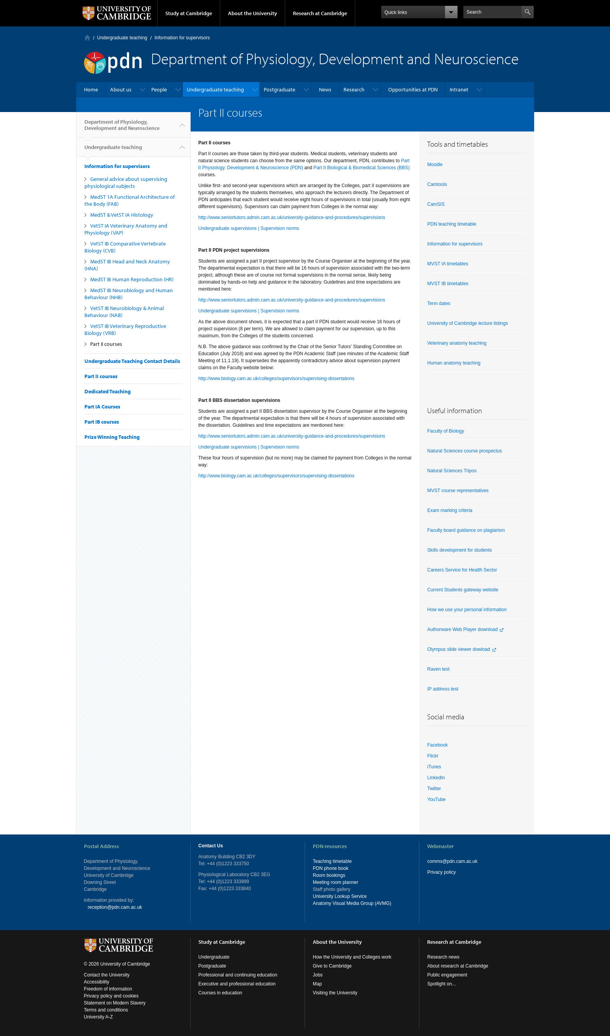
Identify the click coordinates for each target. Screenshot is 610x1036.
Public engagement (447, 975)
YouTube (436, 799)
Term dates (438, 303)
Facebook (437, 745)
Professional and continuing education (237, 975)
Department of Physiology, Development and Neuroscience (122, 128)
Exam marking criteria (449, 510)
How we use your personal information (467, 609)
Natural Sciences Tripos (452, 470)
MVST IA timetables (447, 263)
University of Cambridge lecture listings (467, 323)
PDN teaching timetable (451, 224)
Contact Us (210, 845)
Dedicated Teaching (107, 391)
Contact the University (107, 975)
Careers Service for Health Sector (462, 570)
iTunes (434, 767)
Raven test (438, 669)
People (159, 89)
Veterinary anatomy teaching (456, 343)
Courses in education (220, 993)
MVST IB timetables (447, 283)
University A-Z (98, 1017)
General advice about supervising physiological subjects (125, 182)
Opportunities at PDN (413, 89)
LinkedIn (436, 777)
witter (435, 788)
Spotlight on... (441, 984)
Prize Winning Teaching (112, 436)
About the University (252, 13)
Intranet (459, 89)
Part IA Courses (102, 406)
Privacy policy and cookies (111, 996)
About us (120, 89)
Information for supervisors (182, 37)
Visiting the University (335, 993)
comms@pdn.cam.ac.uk (452, 861)
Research (354, 89)
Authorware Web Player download (462, 629)
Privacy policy (441, 872)
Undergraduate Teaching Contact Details (132, 361)
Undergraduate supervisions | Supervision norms (248, 228)
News (325, 89)
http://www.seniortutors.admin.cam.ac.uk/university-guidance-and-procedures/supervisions (291, 217)
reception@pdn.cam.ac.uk (115, 907)
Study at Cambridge (188, 13)
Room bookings (329, 875)
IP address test (442, 689)
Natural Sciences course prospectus (464, 451)
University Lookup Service (340, 896)
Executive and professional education (237, 984)
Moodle (434, 164)
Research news (443, 957)
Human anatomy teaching (453, 363)
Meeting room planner (335, 882)
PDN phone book (330, 868)
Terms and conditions (106, 1010)
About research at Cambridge (457, 966)
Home (87, 37)
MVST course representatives (458, 490)
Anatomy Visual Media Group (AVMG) (352, 903)
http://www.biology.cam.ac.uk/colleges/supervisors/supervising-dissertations (276, 378)
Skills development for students (459, 550)
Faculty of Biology (445, 431)
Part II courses (106, 343)
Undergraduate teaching (122, 37)
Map (317, 984)
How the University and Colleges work (352, 957)
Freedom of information (108, 989)
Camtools (437, 184)
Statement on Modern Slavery (115, 1003)
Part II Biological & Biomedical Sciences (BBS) (362, 167)
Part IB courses (101, 421)
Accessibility (96, 982)
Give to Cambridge (332, 966)
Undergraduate (214, 957)
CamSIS (436, 204)
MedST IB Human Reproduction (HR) (132, 279)
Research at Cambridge (320, 13)
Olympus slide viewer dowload (458, 649)
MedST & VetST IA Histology (121, 214)
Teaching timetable (332, 861)
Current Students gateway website (462, 590)
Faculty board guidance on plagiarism (466, 530)
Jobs (318, 975)
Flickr (432, 756)
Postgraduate (279, 89)
